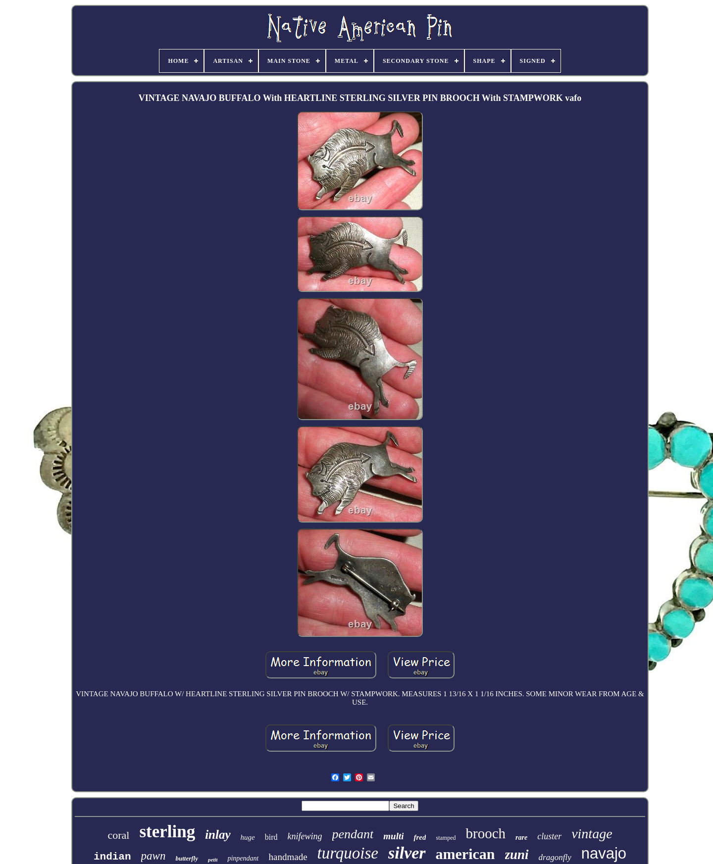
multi (393, 836)
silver (407, 853)
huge (248, 837)
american (465, 854)
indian (112, 857)
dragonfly (555, 857)
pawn (153, 856)
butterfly (186, 858)
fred (419, 837)
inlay (217, 834)
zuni (517, 854)
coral (118, 835)
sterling (167, 831)
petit (213, 860)
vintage (591, 833)
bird (271, 837)
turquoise (347, 853)
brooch (485, 833)
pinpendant (242, 858)
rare (521, 837)
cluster (549, 836)
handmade (287, 857)
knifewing (305, 836)
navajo (603, 853)
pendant (353, 834)
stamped (446, 837)
